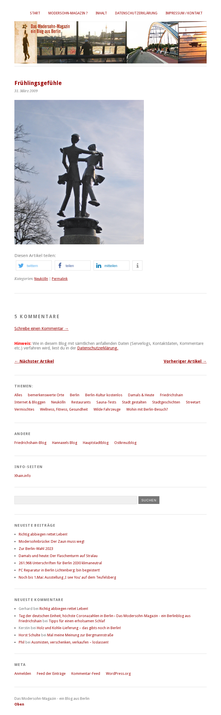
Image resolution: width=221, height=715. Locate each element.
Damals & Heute (141, 395)
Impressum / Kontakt (184, 13)
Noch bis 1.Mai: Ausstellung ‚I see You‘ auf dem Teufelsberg (67, 577)
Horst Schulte (29, 635)
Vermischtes (24, 409)
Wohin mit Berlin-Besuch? (147, 409)
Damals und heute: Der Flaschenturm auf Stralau (58, 556)
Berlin (74, 395)
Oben (19, 704)
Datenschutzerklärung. (97, 348)
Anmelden (22, 673)
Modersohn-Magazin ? (67, 13)
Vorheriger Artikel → (185, 361)
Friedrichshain (171, 395)
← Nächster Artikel (34, 361)
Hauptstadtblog (95, 442)
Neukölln (41, 279)
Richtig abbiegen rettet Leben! (43, 534)
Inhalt (101, 13)
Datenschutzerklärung (136, 13)
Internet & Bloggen (29, 402)
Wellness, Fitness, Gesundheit (64, 409)
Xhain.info (22, 476)
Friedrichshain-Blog (30, 442)
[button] (34, 265)
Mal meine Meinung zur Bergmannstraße (80, 635)
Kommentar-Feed (85, 673)
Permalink (60, 279)
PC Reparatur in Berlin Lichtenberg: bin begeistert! (59, 570)
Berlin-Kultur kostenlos (103, 395)
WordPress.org (118, 673)
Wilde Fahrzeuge (107, 409)
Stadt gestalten (134, 402)
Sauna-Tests (106, 402)
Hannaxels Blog (64, 442)
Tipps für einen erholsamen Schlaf (77, 621)
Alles (18, 395)
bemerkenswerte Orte (46, 395)
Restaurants (81, 402)
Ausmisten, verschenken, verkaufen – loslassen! (69, 642)
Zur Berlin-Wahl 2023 (36, 548)
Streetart (193, 402)
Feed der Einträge (51, 673)
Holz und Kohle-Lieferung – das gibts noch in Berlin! (79, 628)
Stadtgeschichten (166, 402)
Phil (21, 642)
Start (35, 13)
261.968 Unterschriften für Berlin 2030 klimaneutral (60, 563)
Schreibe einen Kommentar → (41, 328)
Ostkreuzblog (125, 442)
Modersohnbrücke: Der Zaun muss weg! (51, 541)
